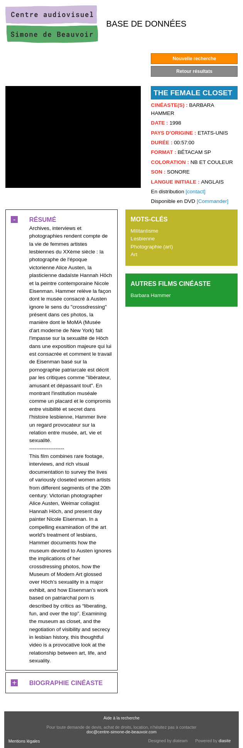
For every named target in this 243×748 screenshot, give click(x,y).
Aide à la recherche (121, 718)
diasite (225, 740)
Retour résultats (194, 71)
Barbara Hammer (151, 295)
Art (134, 254)
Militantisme (145, 231)
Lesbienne (143, 238)
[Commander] (212, 201)
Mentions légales (24, 741)
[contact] (195, 191)
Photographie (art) (152, 247)
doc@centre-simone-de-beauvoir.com (121, 731)
